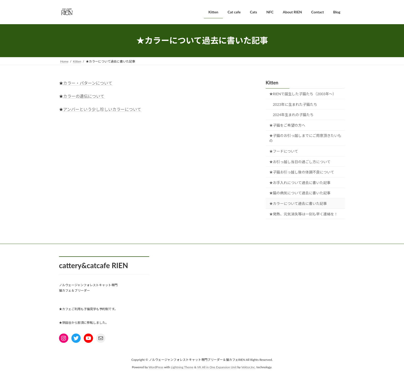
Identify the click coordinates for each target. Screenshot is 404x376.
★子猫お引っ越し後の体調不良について (301, 172)
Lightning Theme (182, 367)
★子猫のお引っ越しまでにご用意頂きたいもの (305, 138)
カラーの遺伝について (83, 96)
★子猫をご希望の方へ (287, 125)
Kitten (272, 82)
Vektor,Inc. (248, 367)
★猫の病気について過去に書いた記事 (300, 193)
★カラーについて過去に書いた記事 (298, 203)
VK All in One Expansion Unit (217, 367)
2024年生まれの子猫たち (293, 114)
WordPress (156, 367)
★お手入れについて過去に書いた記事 (300, 182)
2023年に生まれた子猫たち (295, 104)
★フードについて (283, 151)
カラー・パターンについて (87, 83)
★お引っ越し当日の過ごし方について (300, 161)
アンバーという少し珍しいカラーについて (102, 109)
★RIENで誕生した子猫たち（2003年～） (302, 94)
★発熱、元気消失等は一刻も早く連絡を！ (303, 214)
